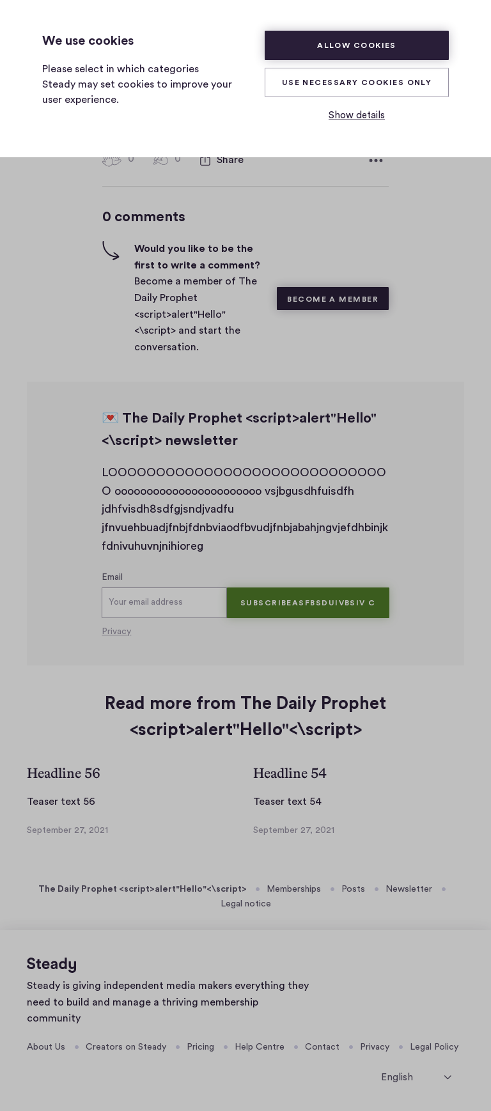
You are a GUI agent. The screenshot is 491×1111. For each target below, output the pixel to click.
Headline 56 (63, 773)
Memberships (294, 889)
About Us (46, 1047)
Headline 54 (290, 773)
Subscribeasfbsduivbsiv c (308, 603)
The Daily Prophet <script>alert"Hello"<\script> (142, 889)
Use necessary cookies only (357, 82)
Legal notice (246, 903)
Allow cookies (356, 45)
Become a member (332, 299)
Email (112, 577)
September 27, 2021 (67, 830)
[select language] (416, 1077)
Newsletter (409, 889)
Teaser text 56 (61, 801)
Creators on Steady (126, 1047)
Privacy (116, 631)
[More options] (376, 160)
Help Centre (259, 1047)
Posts (353, 889)
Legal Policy (434, 1047)
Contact (322, 1047)
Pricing (200, 1047)
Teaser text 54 (287, 801)
